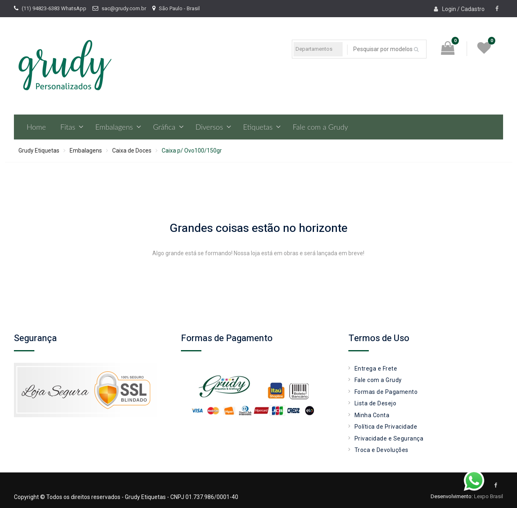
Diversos (209, 126)
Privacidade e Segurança (389, 438)
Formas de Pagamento (386, 392)
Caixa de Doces (131, 150)
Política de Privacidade (386, 426)
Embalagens (114, 126)
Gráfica (164, 126)
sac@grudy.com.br (124, 8)
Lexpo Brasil (488, 496)
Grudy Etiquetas (38, 150)
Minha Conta (372, 415)
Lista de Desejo (375, 403)
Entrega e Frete (375, 368)
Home (36, 126)
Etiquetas (258, 126)
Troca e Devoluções (381, 450)
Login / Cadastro (463, 9)
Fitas (67, 126)
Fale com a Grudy (320, 126)
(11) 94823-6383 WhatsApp (54, 8)
